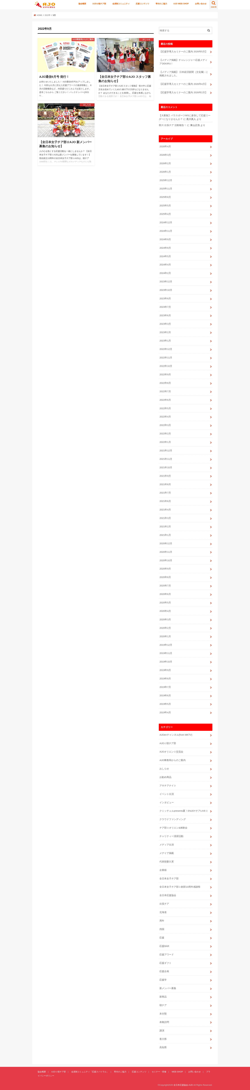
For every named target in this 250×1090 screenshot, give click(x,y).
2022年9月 (165, 374)
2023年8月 (165, 298)
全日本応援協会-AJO (183, 1085)
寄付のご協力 (161, 4)
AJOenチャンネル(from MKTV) (175, 735)
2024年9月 (165, 239)
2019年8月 (165, 678)
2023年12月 (165, 281)
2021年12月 (165, 450)
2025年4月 (165, 214)
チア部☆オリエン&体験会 (173, 827)
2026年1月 (165, 172)
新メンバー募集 (167, 988)
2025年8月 (165, 197)
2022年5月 (165, 408)
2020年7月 (165, 585)
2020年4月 (165, 611)
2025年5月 (165, 205)
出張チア (164, 904)
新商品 (163, 996)
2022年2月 (165, 433)
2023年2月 (165, 332)
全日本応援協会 (167, 895)
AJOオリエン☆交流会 (171, 751)
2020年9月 (165, 568)
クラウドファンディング (172, 819)
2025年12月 (165, 180)
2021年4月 (165, 509)
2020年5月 (165, 602)
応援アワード (166, 954)
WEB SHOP (177, 1072)
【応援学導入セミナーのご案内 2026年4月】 (183, 84)
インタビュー (166, 802)
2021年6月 (165, 501)
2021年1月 (165, 535)
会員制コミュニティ (121, 4)
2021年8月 (165, 484)
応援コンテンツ (142, 4)
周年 (161, 920)
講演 (161, 1030)
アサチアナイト (167, 785)
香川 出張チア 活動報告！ (172, 125)
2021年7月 (165, 492)
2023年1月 (165, 340)
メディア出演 (166, 844)
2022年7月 (165, 391)
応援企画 (164, 971)
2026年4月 (165, 146)
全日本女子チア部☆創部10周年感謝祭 (179, 887)
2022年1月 (165, 442)
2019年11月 (165, 653)
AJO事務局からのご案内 (172, 760)
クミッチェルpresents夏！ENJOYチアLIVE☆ (183, 811)
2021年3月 (165, 518)
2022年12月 (165, 349)
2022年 (47, 15)
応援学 (163, 980)
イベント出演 (166, 794)
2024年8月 (165, 248)
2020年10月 (165, 560)
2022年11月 (165, 357)
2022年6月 (165, 400)
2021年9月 (165, 476)
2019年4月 (165, 712)
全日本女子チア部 (169, 878)
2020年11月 (165, 552)
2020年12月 (165, 543)
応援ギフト (165, 963)
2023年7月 (165, 307)
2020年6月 (165, 594)
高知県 (163, 1047)
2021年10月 (165, 467)
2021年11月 (165, 459)
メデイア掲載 (166, 853)
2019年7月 (165, 687)
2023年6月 (165, 315)
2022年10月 (165, 366)
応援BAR (164, 946)
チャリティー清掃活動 (171, 836)
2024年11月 (165, 231)
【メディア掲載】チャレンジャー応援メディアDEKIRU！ (183, 62)
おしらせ (164, 768)
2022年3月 (165, 425)
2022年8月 (165, 383)
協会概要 (82, 4)
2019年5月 (165, 704)
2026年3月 (165, 155)
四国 (161, 929)
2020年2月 (165, 628)
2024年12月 (165, 222)
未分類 (163, 1013)
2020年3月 (165, 619)
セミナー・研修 (159, 1072)
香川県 (163, 1039)
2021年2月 (165, 526)
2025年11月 (165, 188)
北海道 (163, 912)
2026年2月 (165, 163)
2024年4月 (165, 264)
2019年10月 (165, 661)
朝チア (163, 1005)
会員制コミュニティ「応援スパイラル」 (90, 1072)
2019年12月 (165, 645)
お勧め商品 (165, 777)
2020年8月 (165, 577)
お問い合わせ (200, 4)
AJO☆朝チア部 (99, 4)
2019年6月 (165, 695)
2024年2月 (165, 273)
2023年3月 (165, 324)
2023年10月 (165, 290)
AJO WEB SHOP (181, 4)
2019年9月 (165, 670)
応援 (161, 937)
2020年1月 (165, 636)
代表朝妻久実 (166, 861)
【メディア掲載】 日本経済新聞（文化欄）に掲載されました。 (183, 74)
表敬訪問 (164, 1022)
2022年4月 (165, 416)
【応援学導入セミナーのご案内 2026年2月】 (183, 92)
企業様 (163, 870)
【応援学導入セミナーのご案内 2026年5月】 (183, 51)
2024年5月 (165, 256)
